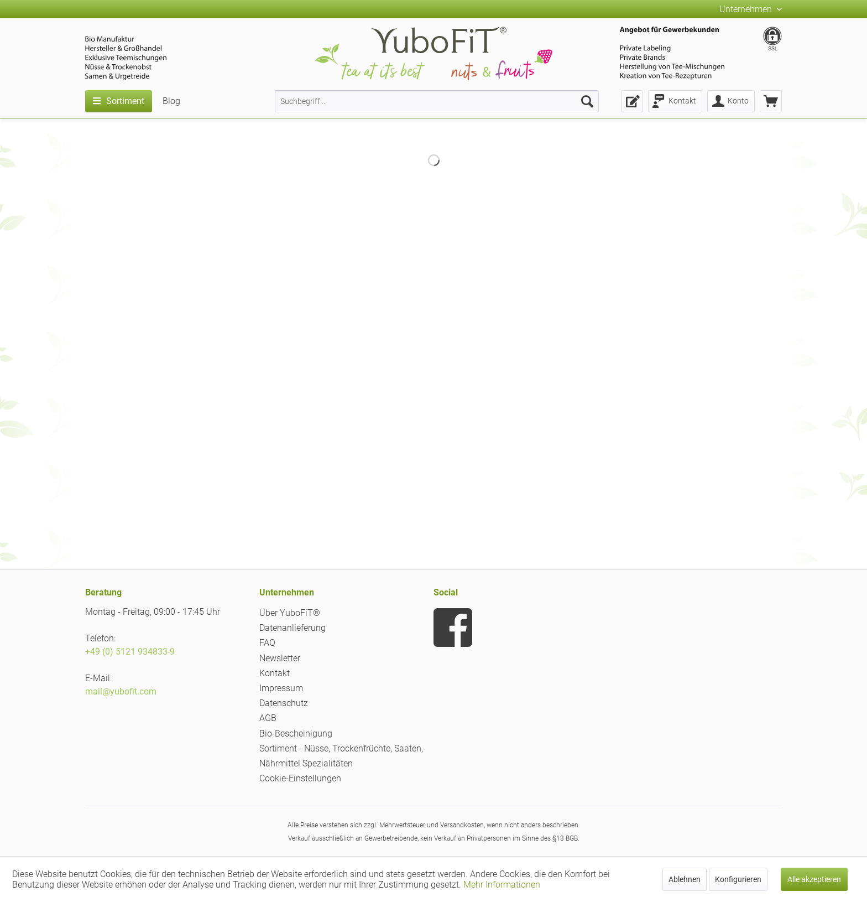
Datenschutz (283, 703)
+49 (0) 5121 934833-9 (130, 651)
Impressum (281, 688)
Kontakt (274, 673)
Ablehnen (684, 879)
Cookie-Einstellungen (300, 778)
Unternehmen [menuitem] (746, 9)
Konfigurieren (738, 879)
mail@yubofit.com (120, 691)
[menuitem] (437, 101)
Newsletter (279, 658)
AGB (267, 718)
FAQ (267, 642)
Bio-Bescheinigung (295, 733)
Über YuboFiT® (289, 613)
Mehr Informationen (501, 884)
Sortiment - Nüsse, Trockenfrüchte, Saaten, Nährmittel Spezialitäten (341, 756)
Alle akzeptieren (814, 879)
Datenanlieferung (292, 628)
